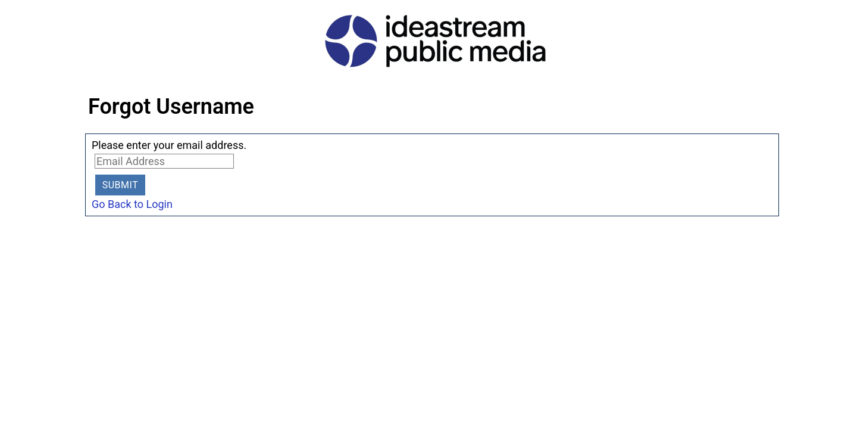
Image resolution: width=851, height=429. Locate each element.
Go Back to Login (132, 204)
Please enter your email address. (169, 145)
